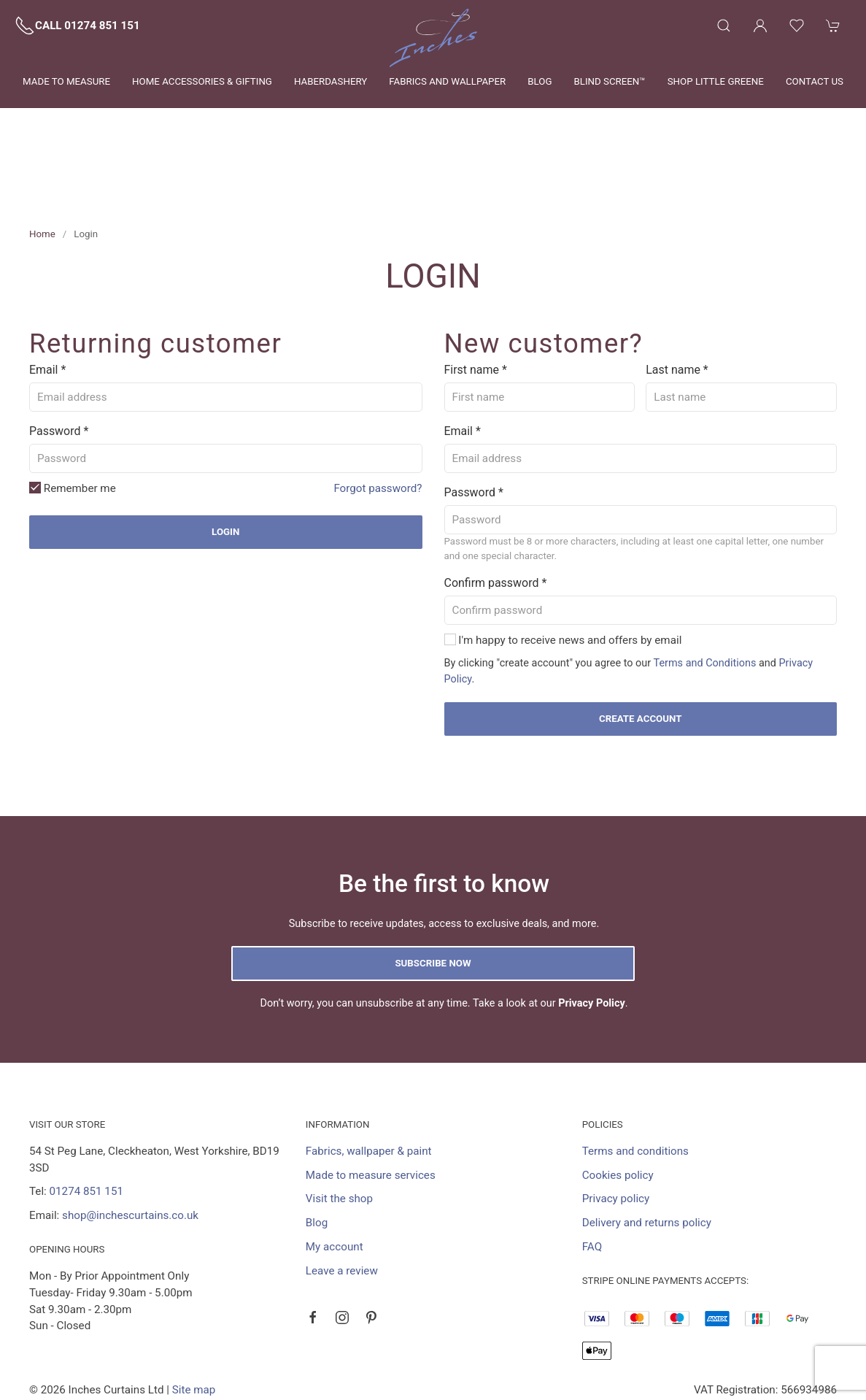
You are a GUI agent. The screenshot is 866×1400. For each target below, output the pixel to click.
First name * (475, 303)
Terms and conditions (635, 1084)
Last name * (677, 303)
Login (225, 465)
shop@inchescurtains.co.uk (130, 1148)
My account (334, 1180)
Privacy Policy (591, 937)
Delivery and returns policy (646, 1156)
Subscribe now (433, 896)
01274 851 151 (86, 1124)
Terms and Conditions (704, 597)
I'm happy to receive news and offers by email (569, 573)
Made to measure (66, 81)
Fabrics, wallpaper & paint (369, 1084)
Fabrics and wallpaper (447, 81)
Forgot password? (377, 421)
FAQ (592, 1180)
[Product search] (723, 25)
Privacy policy (616, 1132)
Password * (58, 365)
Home (42, 167)
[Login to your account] (760, 25)
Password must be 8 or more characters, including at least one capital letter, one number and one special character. (634, 482)
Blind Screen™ (609, 81)
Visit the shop (339, 1132)
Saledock (173, 1340)
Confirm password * (495, 516)
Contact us (814, 81)
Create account (640, 652)
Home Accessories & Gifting (202, 81)
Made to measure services (371, 1108)
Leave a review (342, 1204)
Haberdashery (330, 81)
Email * (47, 303)
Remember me (72, 421)
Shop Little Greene (716, 81)
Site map (194, 1323)
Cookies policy (618, 1108)
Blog (539, 81)
